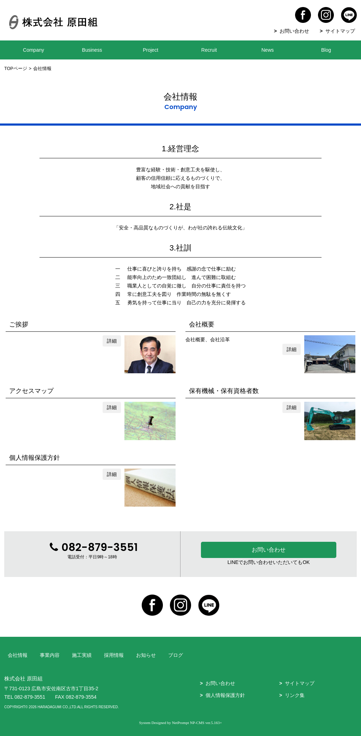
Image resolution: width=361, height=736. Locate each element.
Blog (326, 50)
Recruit (209, 50)
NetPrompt (180, 723)
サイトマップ (340, 31)
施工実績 (82, 655)
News (267, 50)
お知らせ (146, 655)
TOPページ (15, 68)
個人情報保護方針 (225, 695)
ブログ (175, 655)
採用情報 (114, 655)
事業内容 (50, 655)
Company (33, 50)
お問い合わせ (294, 31)
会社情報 (17, 655)
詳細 (112, 341)
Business (92, 50)
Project (150, 50)
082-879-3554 (81, 697)
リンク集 (295, 695)
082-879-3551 (29, 697)
